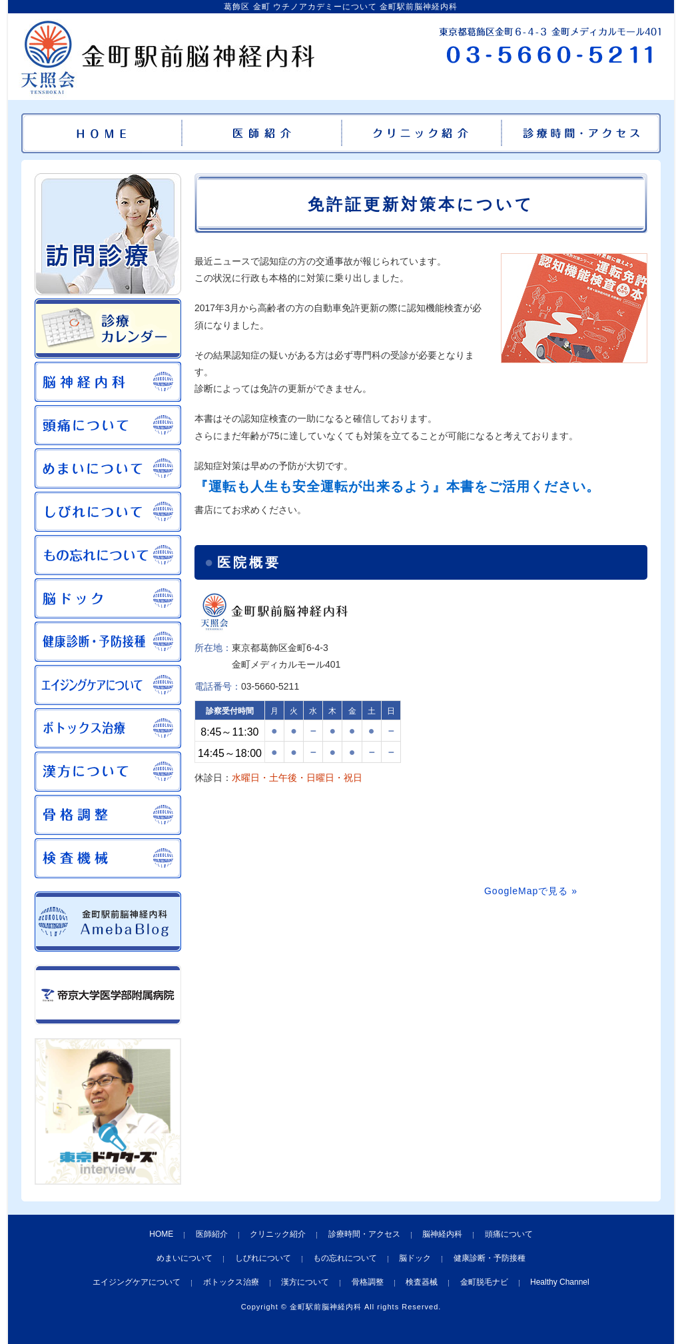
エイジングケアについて (136, 1282)
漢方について (305, 1282)
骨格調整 (368, 1282)
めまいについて (184, 1258)
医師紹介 (212, 1234)
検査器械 (422, 1282)
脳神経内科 (442, 1234)
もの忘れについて (345, 1258)
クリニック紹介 (278, 1234)
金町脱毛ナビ (484, 1282)
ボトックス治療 (231, 1282)
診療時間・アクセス (364, 1234)
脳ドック (415, 1258)
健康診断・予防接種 (489, 1258)
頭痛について (509, 1234)
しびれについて (263, 1258)
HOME (161, 1234)
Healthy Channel (559, 1282)
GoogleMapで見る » (530, 891)
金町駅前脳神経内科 (326, 1307)
